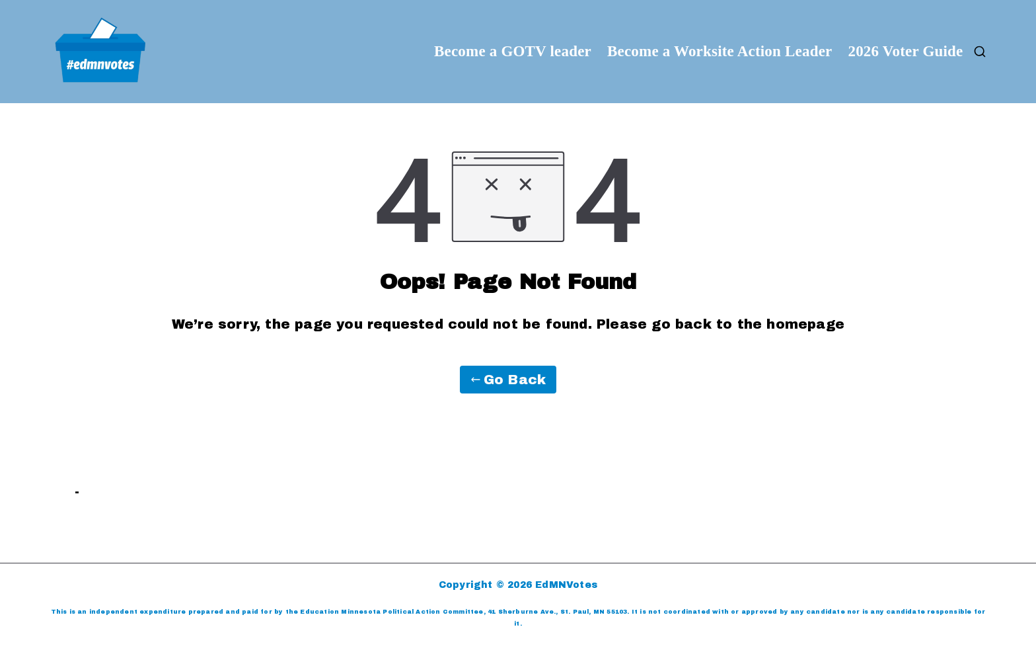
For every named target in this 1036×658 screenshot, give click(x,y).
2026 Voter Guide (905, 52)
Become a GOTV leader (512, 52)
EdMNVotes (566, 585)
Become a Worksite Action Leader (719, 52)
